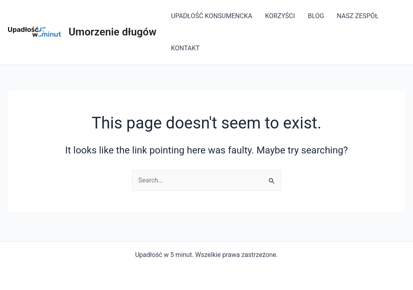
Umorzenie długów (112, 32)
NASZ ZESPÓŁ (357, 16)
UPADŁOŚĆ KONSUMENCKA (211, 16)
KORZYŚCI (280, 16)
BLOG (316, 16)
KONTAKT (185, 48)
